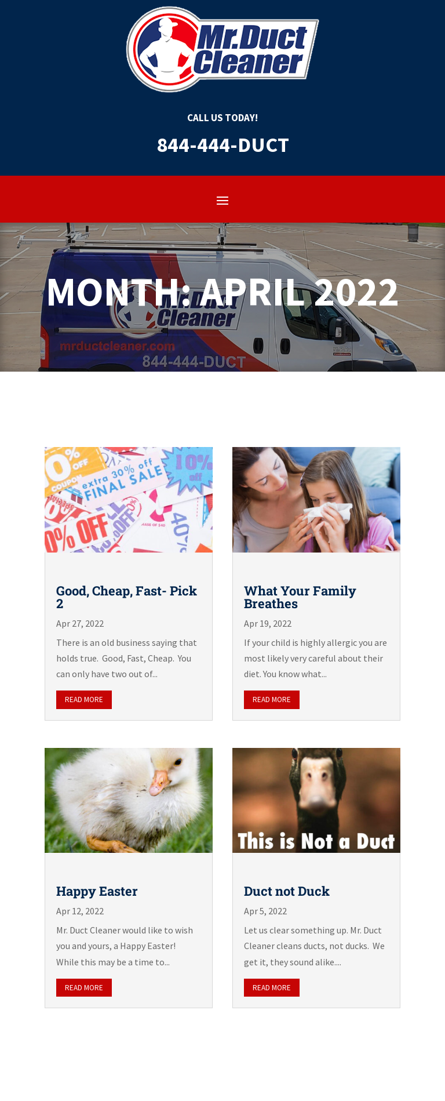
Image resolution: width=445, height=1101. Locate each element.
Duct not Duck (287, 890)
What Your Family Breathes (300, 597)
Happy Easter (97, 890)
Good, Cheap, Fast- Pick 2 (126, 597)
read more (84, 699)
